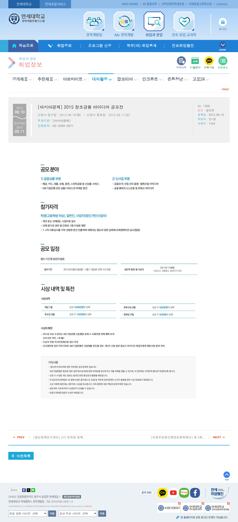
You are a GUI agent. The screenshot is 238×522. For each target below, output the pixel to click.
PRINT (225, 89)
